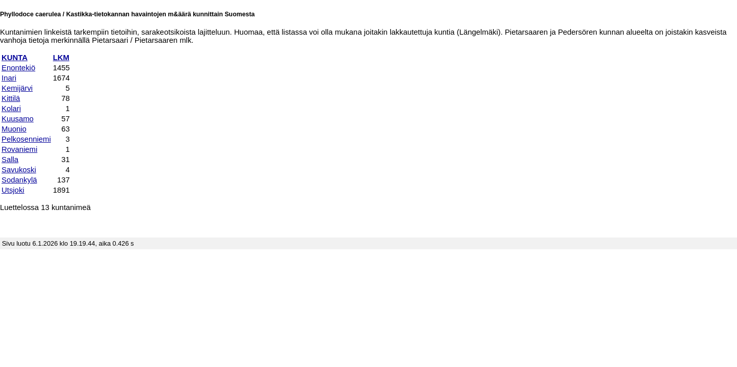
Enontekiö (18, 68)
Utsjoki (13, 190)
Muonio (14, 129)
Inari (9, 78)
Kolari (11, 108)
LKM (61, 58)
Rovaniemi (19, 149)
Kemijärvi (17, 88)
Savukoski (19, 170)
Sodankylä (19, 180)
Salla (10, 159)
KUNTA (15, 58)
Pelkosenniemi (26, 139)
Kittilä (11, 98)
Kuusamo (18, 119)
